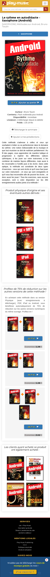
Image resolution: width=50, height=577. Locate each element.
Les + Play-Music (25, 525)
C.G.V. (25, 545)
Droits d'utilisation (25, 550)
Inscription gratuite (25, 528)
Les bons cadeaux (25, 533)
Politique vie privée (25, 547)
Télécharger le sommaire (24, 130)
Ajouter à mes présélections (25, 137)
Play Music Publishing (25, 542)
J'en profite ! (25, 572)
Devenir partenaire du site (25, 530)
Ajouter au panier (25, 102)
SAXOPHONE (25, 34)
